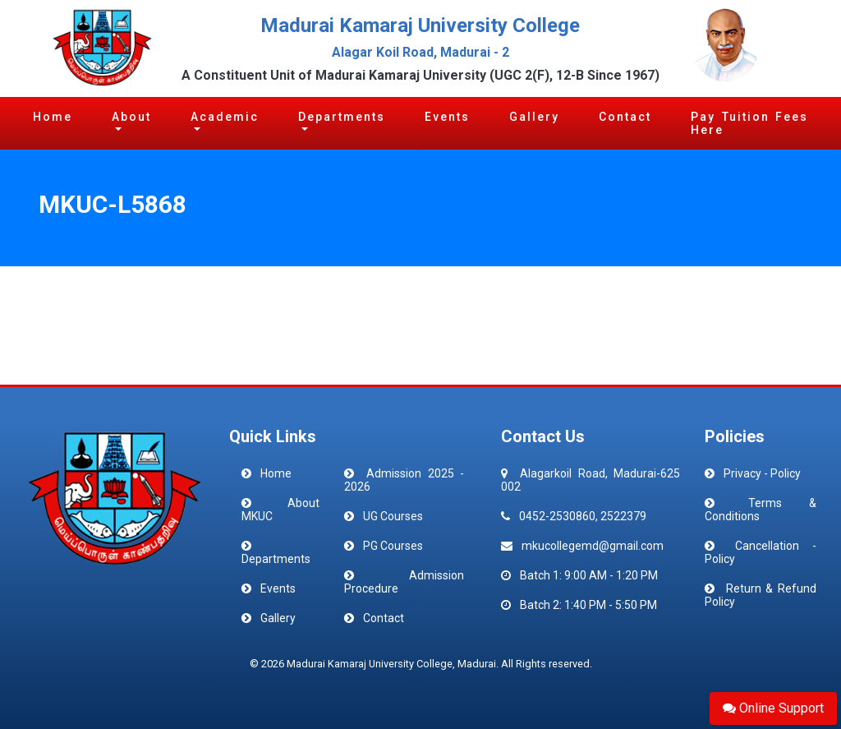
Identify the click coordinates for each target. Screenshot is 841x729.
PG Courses (393, 545)
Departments (341, 116)
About (131, 116)
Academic (225, 116)
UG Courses (393, 516)
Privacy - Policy (762, 473)
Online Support (773, 708)
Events (447, 116)
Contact (625, 116)
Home (52, 116)
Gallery (534, 116)
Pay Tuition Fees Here (749, 123)
